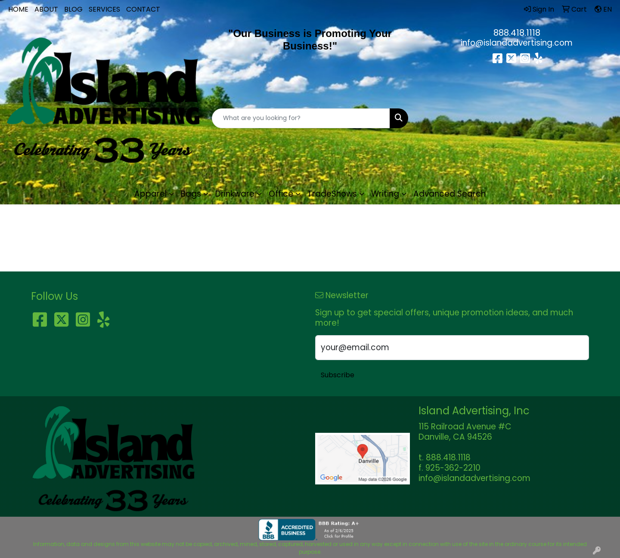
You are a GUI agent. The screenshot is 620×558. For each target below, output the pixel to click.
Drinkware (234, 194)
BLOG (73, 9)
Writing (385, 194)
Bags (191, 194)
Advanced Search (449, 194)
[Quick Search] (301, 118)
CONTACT (143, 9)
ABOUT (46, 9)
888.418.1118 (516, 33)
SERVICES (104, 9)
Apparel (150, 194)
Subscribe (337, 375)
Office (281, 194)
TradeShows (332, 194)
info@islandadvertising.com (517, 43)
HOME (18, 9)
